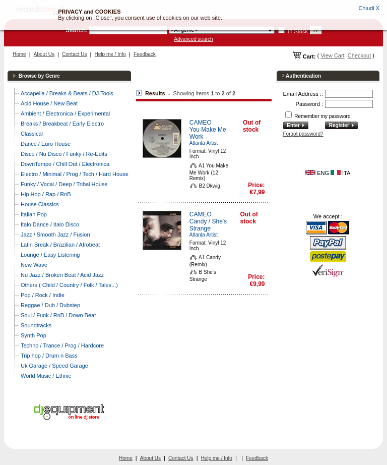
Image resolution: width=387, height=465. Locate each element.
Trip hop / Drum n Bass (49, 356)
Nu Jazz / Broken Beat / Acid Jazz (62, 275)
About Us (44, 54)
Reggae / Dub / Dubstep (50, 305)
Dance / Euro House (46, 144)
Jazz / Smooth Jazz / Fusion (55, 234)
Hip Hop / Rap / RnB (46, 194)
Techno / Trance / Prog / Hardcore (62, 345)
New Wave (34, 265)
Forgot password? (303, 134)
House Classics (40, 204)
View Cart (332, 55)
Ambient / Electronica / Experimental (65, 113)
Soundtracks (36, 325)
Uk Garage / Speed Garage (54, 366)
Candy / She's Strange (208, 225)
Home (19, 54)
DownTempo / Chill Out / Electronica (65, 164)
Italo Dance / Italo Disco (50, 224)
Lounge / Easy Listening (50, 255)
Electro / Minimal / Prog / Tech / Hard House (74, 174)
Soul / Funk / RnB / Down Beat (58, 315)
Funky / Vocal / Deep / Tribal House (64, 184)
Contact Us (74, 54)
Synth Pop (33, 335)
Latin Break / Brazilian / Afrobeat (60, 245)
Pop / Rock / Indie (42, 295)
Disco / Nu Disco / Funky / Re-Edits (64, 154)
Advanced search (193, 39)
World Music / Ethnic (46, 376)
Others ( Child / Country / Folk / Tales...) (69, 285)
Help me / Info (110, 54)
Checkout (359, 55)
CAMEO (200, 122)
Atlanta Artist (203, 143)
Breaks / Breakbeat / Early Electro (62, 124)
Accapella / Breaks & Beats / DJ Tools (67, 93)
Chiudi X (368, 8)
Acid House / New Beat (49, 103)
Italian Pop (34, 214)
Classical (32, 134)
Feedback (145, 54)
